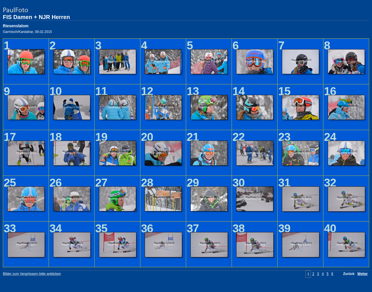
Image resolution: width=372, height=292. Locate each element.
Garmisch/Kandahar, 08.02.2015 (27, 32)
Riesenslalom (15, 26)
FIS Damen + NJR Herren (36, 17)
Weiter (363, 274)
